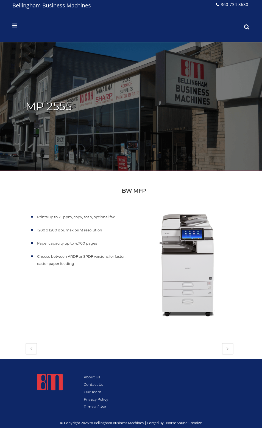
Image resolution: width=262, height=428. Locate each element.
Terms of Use (95, 406)
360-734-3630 (234, 4)
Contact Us (93, 384)
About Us (92, 377)
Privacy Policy (96, 399)
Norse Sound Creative (184, 422)
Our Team (92, 392)
